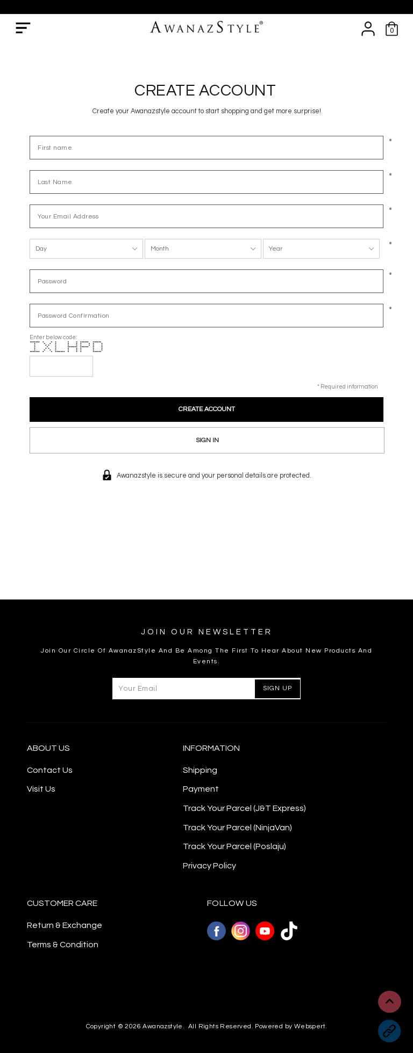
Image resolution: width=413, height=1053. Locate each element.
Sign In (207, 440)
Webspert (309, 1026)
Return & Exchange (64, 925)
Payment (201, 789)
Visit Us (41, 789)
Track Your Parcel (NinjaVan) (237, 827)
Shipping (200, 770)
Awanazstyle (162, 1026)
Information (211, 748)
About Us (48, 748)
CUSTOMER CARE (62, 903)
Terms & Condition (62, 944)
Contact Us (50, 770)
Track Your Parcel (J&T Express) (244, 808)
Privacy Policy (209, 865)
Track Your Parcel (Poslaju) (234, 846)
